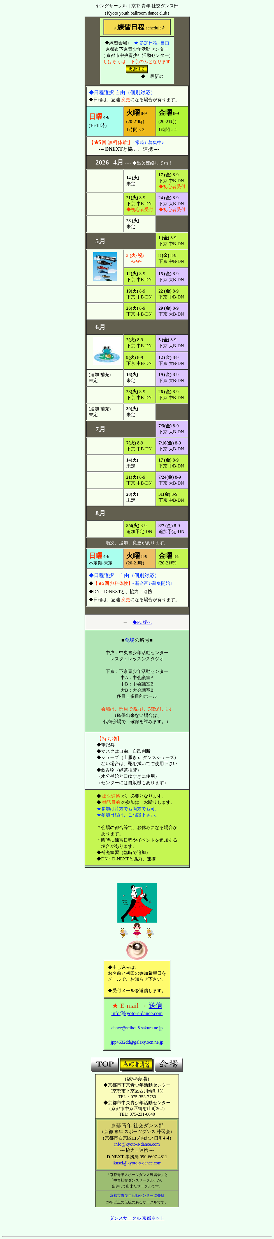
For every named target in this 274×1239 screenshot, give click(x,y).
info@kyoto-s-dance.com (136, 1013)
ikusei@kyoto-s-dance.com (136, 1163)
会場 (129, 640)
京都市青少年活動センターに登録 (137, 1195)
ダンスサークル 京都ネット (137, 1218)
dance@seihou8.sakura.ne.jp (136, 1027)
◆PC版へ (142, 622)
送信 (155, 1005)
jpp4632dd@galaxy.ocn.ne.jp (137, 1042)
